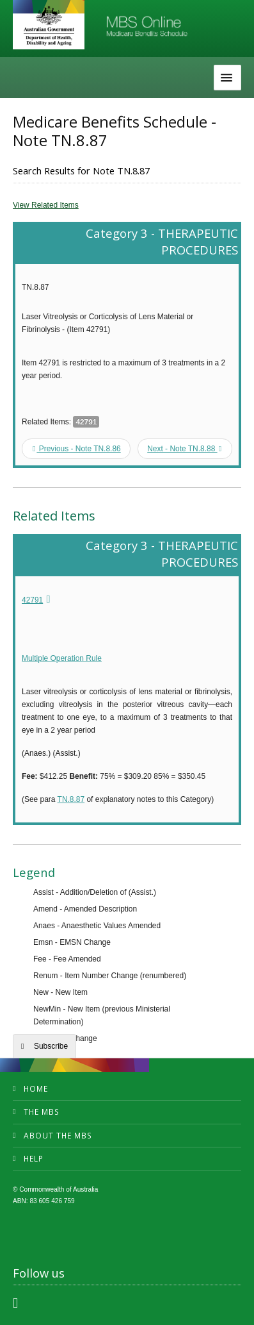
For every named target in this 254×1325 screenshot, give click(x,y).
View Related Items (46, 205)
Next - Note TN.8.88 (184, 448)
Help (34, 1158)
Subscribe (51, 1046)
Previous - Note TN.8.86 (77, 448)
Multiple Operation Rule (62, 658)
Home (36, 1088)
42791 (32, 600)
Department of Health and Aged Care (48, 26)
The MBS (42, 1111)
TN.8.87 (71, 799)
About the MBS (58, 1135)
